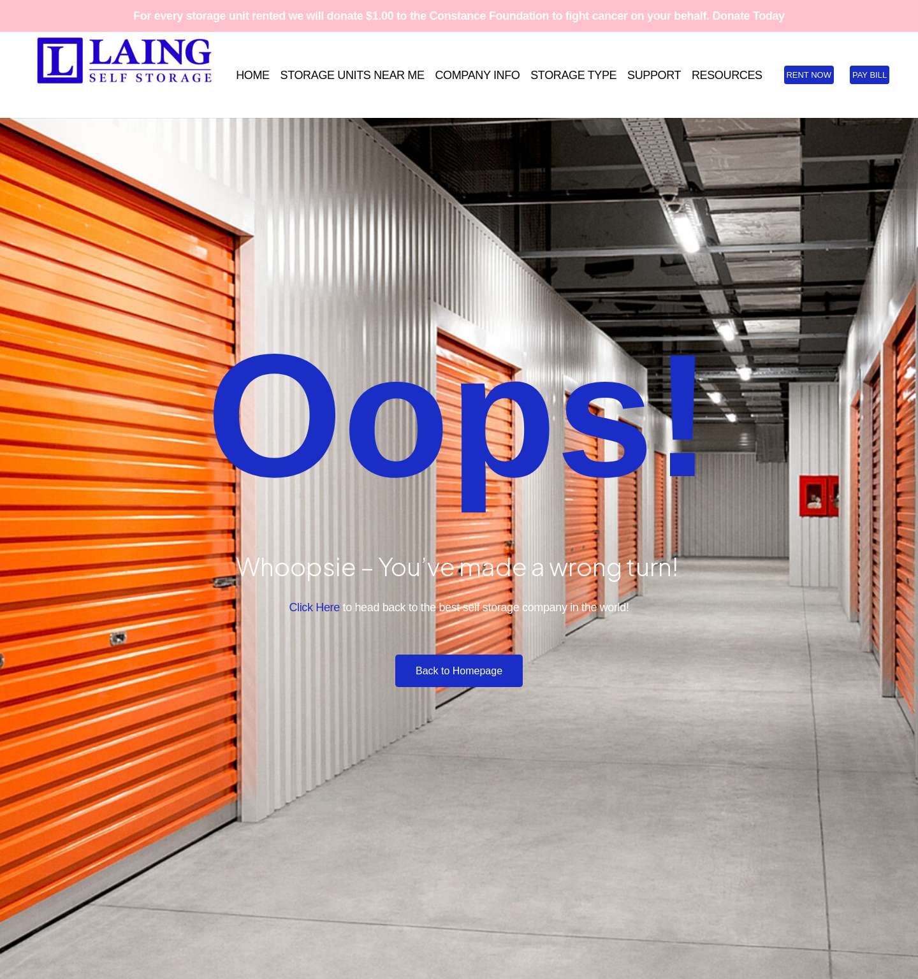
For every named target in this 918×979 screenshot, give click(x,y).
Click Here (314, 607)
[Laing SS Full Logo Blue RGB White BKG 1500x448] (124, 75)
